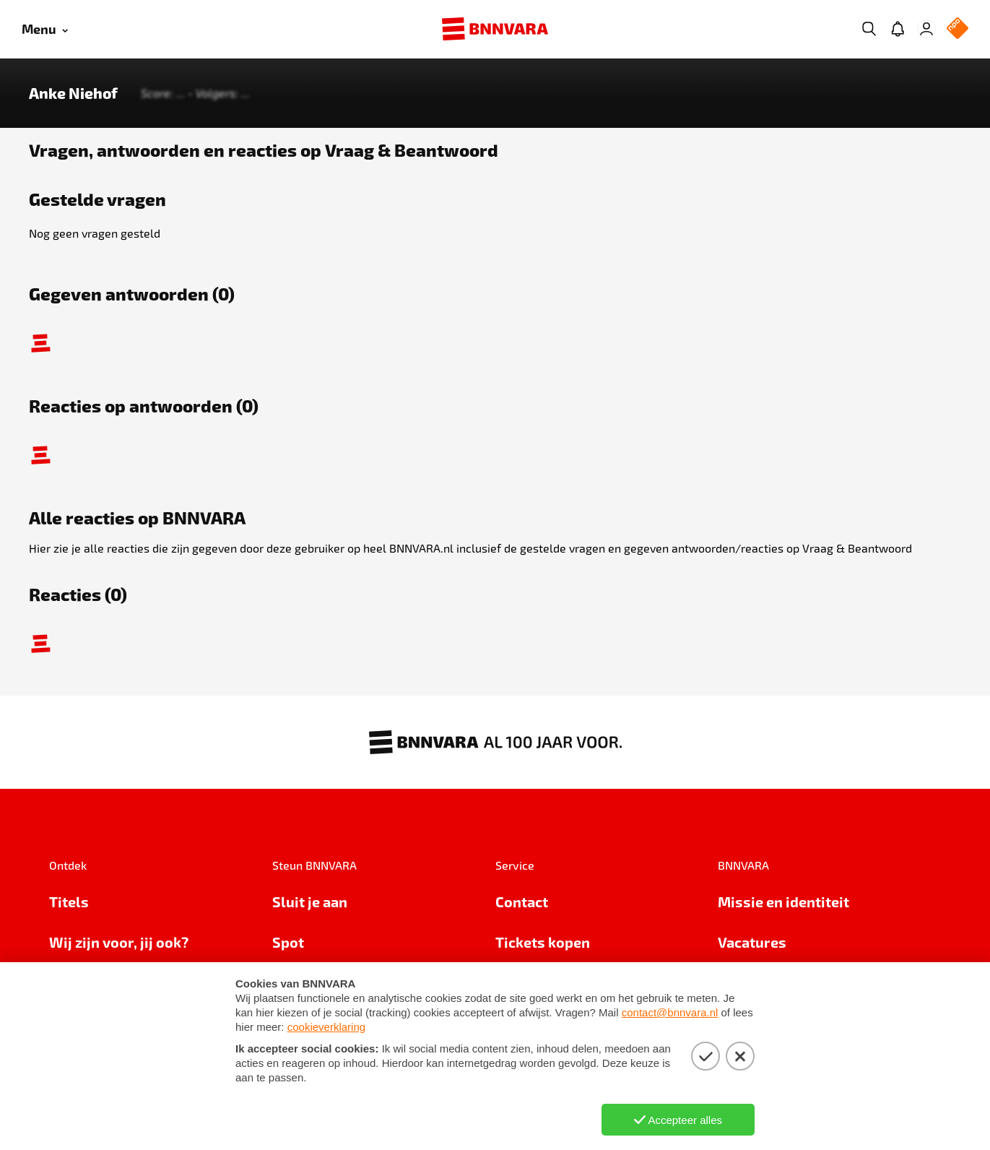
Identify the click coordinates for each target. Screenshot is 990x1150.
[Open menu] (45, 29)
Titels (69, 901)
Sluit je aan (309, 901)
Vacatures (752, 942)
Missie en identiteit (783, 901)
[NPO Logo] (957, 29)
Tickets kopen (542, 942)
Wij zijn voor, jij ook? (118, 942)
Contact (521, 901)
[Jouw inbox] (897, 29)
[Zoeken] (868, 29)
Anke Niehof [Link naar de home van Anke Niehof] (73, 93)
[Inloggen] (926, 29)
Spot (288, 942)
